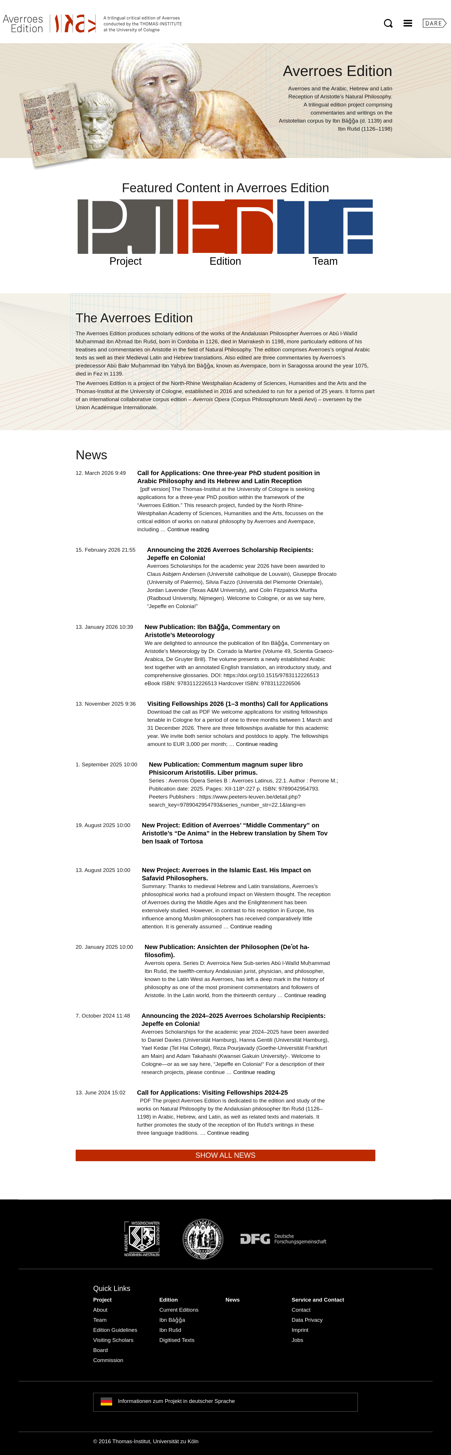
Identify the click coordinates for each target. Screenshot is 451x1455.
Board (100, 1350)
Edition (168, 1300)
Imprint (300, 1330)
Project (102, 1300)
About (100, 1310)
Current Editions (178, 1310)
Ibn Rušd (170, 1330)
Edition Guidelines (115, 1330)
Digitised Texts (176, 1340)
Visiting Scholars (113, 1340)
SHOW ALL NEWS (226, 1155)
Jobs (297, 1340)
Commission (108, 1360)
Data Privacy (307, 1320)
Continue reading (188, 529)
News (233, 1300)
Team (99, 1320)
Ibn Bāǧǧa (172, 1320)
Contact (301, 1310)
